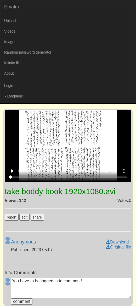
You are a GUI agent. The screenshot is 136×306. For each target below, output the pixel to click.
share (37, 217)
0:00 (21, 171)
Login (8, 86)
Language (14, 96)
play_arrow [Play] (12, 171)
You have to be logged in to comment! (71, 288)
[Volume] (95, 171)
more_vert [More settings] (124, 171)
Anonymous (23, 242)
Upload (10, 21)
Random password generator (28, 52)
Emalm (11, 6)
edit (24, 217)
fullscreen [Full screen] (114, 171)
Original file (118, 247)
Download (117, 242)
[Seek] (68, 177)
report (11, 217)
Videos (9, 31)
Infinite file (12, 63)
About (9, 73)
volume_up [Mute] (76, 171)
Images (10, 42)
